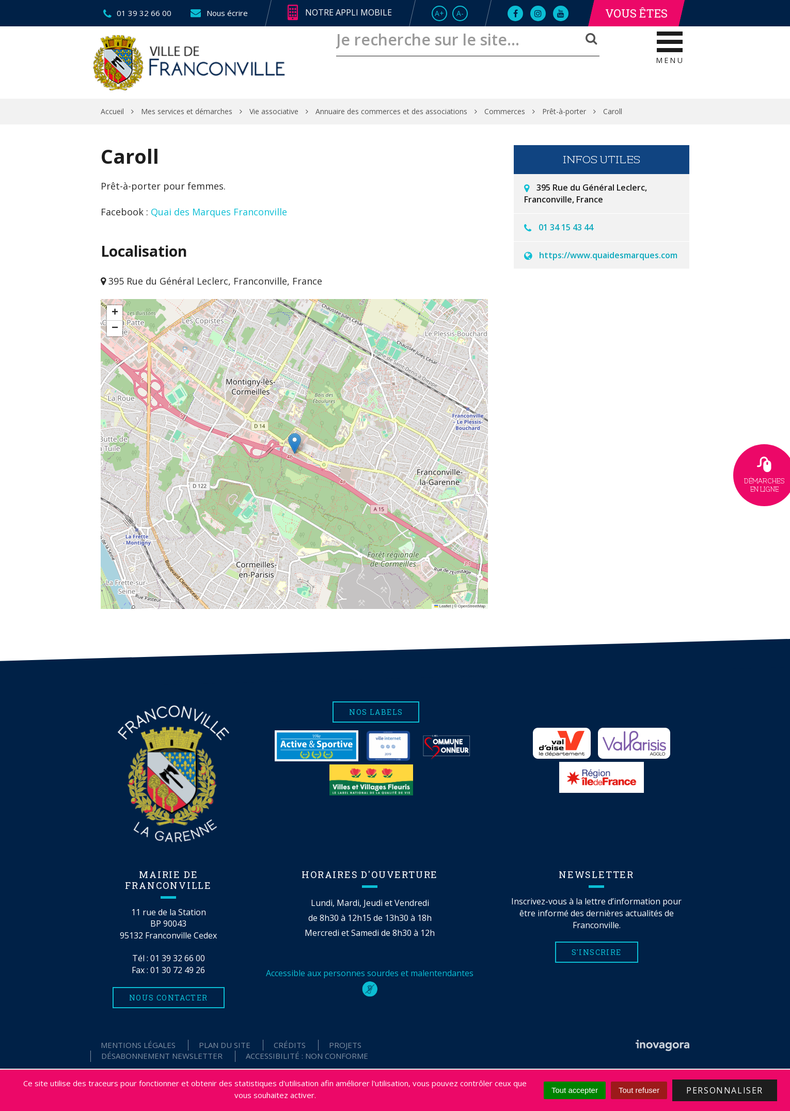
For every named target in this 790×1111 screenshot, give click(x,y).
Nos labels (376, 712)
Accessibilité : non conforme (307, 1056)
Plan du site (224, 1045)
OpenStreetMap (471, 606)
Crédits (290, 1045)
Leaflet (442, 606)
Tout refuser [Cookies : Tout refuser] (639, 1090)
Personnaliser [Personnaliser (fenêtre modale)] (724, 1090)
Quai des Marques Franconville (219, 212)
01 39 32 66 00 (177, 958)
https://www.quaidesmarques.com (608, 255)
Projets (345, 1045)
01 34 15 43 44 (566, 227)
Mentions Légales (138, 1045)
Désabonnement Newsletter (162, 1056)
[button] (294, 443)
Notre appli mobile (340, 13)
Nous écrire (218, 13)
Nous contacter (168, 998)
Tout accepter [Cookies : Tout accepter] (574, 1090)
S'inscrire (597, 952)
